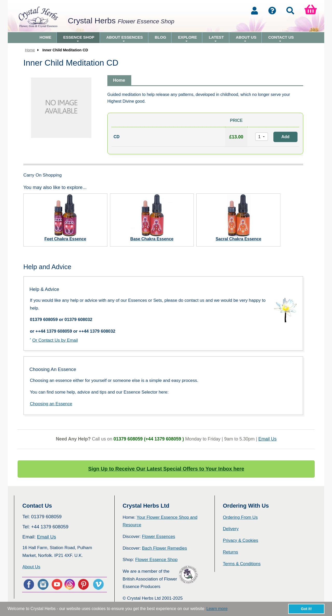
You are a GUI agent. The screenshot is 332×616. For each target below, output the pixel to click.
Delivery (231, 528)
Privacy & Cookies (240, 540)
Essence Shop (78, 39)
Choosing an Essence (51, 403)
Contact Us (281, 39)
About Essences (124, 39)
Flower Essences (158, 536)
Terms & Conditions (242, 563)
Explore (187, 39)
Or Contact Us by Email (55, 340)
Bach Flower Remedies (164, 548)
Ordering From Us (240, 517)
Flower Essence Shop (156, 559)
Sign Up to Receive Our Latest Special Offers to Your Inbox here (166, 469)
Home (45, 37)
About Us (246, 39)
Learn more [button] (217, 608)
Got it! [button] (306, 609)
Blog (160, 37)
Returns (230, 552)
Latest (216, 39)
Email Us (267, 439)
